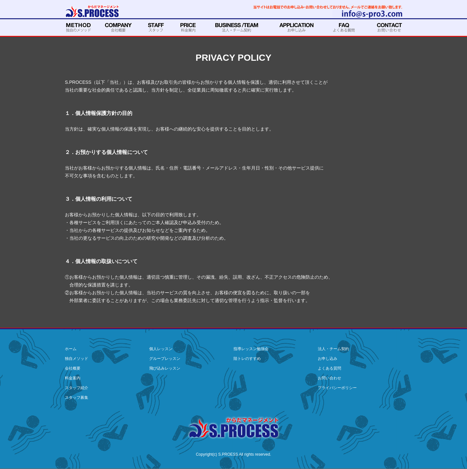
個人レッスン (161, 349)
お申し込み (327, 358)
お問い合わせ (329, 378)
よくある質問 (329, 368)
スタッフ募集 (76, 397)
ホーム (71, 349)
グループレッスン (164, 358)
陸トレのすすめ (247, 358)
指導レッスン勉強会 (251, 349)
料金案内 (72, 378)
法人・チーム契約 (333, 349)
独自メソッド (76, 358)
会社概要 (72, 368)
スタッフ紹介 (76, 388)
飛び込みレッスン (164, 368)
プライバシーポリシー (337, 388)
